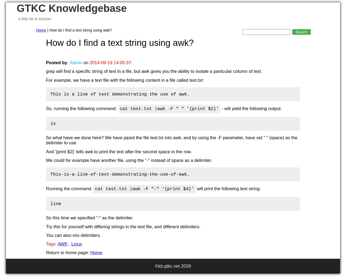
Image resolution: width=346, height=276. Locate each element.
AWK (63, 243)
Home (41, 30)
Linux (76, 243)
